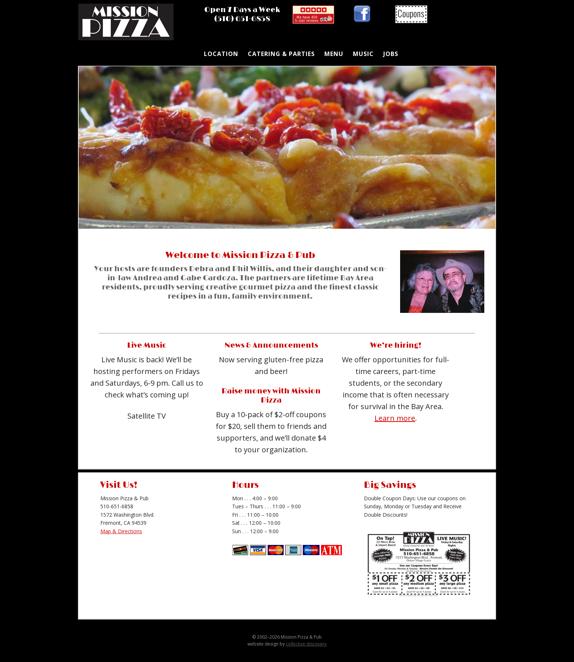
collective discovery (306, 644)
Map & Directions (121, 531)
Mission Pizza (127, 24)
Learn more (394, 418)
